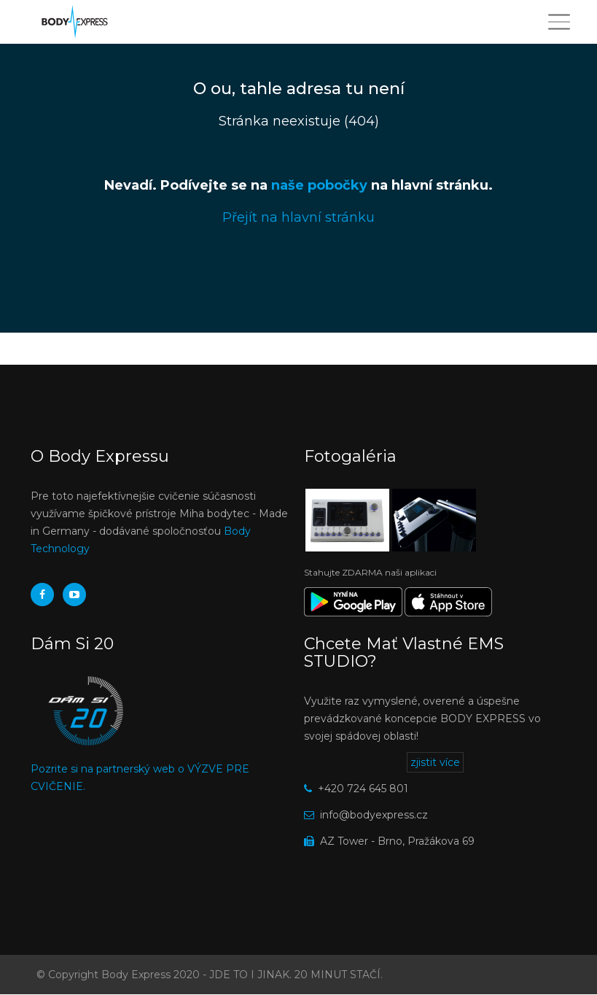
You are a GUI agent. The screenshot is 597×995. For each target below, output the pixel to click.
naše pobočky (319, 185)
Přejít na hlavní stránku (298, 217)
